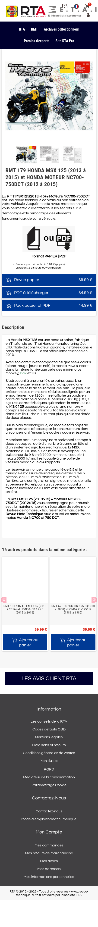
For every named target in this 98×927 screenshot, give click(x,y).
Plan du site (48, 761)
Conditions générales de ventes (49, 753)
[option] (25, 604)
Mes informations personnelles (49, 877)
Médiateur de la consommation (49, 777)
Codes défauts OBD (49, 729)
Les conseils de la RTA (49, 721)
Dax (23, 373)
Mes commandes (49, 845)
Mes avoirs (49, 861)
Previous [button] (3, 600)
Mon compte (49, 832)
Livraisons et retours (49, 745)
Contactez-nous (49, 811)
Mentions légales (49, 737)
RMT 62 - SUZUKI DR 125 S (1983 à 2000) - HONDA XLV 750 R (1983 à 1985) (73, 609)
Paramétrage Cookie (49, 785)
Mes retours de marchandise (49, 853)
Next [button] (94, 600)
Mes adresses (49, 869)
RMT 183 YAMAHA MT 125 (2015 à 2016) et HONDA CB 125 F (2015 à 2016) (24, 609)
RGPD (49, 769)
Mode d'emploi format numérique (48, 819)
